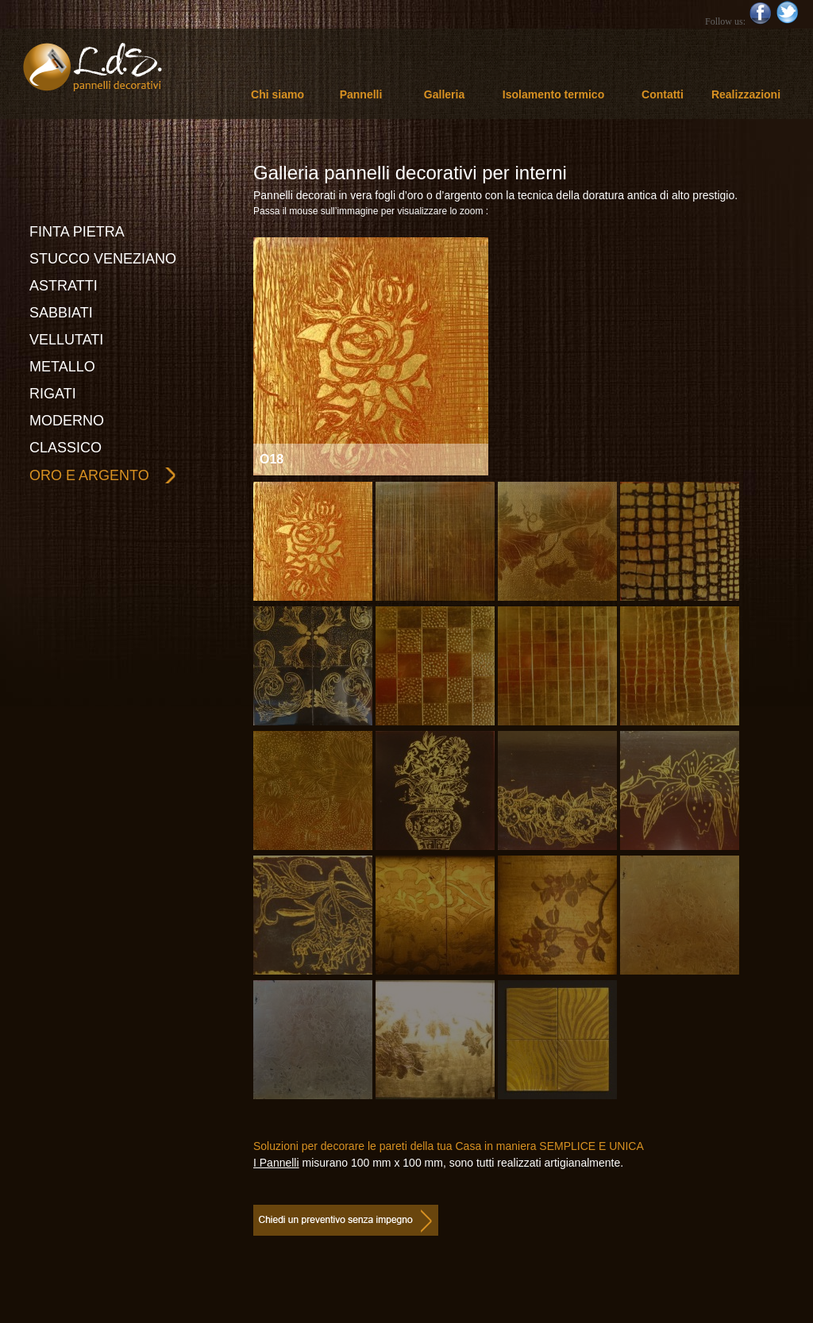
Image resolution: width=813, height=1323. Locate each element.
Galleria (444, 94)
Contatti (663, 94)
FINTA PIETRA (77, 232)
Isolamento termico (553, 94)
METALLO (62, 367)
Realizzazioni (745, 94)
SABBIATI (61, 313)
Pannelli (361, 94)
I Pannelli (276, 1162)
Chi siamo (277, 94)
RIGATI (52, 394)
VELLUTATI (66, 340)
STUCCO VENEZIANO (102, 259)
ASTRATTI (63, 286)
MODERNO (66, 421)
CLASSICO (65, 448)
